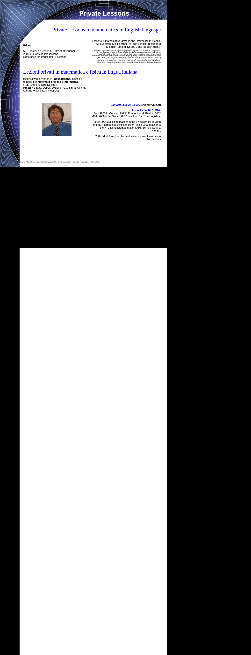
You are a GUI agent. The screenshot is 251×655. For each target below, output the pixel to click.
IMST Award (109, 136)
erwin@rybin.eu (151, 105)
